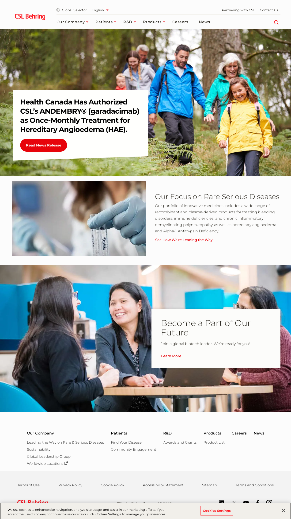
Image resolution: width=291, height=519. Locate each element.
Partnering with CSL (238, 10)
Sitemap (209, 485)
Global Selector (72, 10)
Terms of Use (28, 485)
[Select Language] (101, 10)
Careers (180, 22)
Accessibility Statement (163, 485)
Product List (214, 442)
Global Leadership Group (49, 456)
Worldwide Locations (47, 463)
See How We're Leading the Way (183, 240)
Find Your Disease (126, 442)
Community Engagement (133, 449)
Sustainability (38, 449)
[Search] (276, 22)
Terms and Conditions (255, 485)
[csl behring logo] (31, 503)
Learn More (171, 356)
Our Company (74, 22)
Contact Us (269, 10)
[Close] (283, 513)
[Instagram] (267, 502)
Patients (107, 22)
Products (155, 22)
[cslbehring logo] (30, 17)
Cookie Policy (112, 485)
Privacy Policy (70, 485)
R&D (130, 22)
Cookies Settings (217, 513)
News (204, 22)
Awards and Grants (180, 442)
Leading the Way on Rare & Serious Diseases (65, 442)
